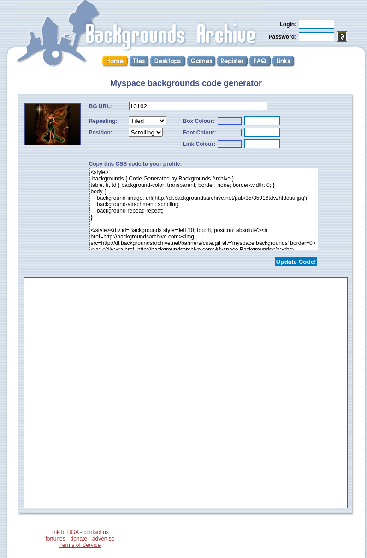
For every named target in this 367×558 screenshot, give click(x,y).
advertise (103, 538)
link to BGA (64, 532)
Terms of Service (80, 545)
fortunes (55, 538)
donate (78, 538)
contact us (96, 532)
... (186, 392)
